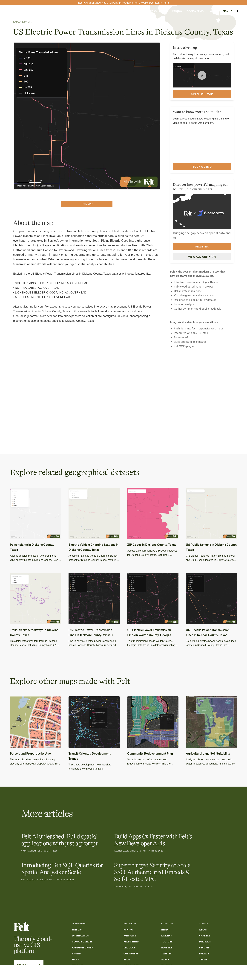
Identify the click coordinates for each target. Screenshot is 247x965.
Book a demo (202, 166)
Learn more (162, 2)
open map (87, 203)
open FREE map (202, 93)
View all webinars (202, 256)
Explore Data (21, 21)
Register (202, 246)
